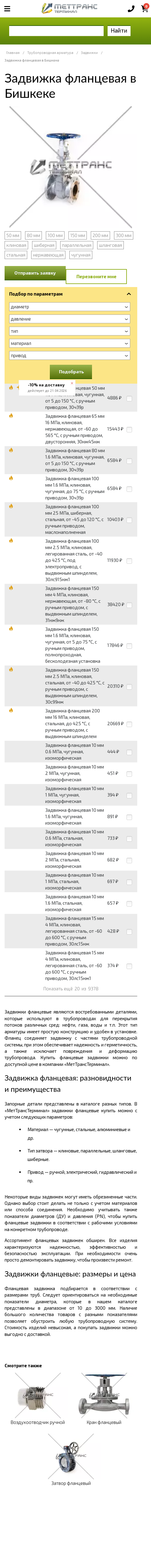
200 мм (100, 235)
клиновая (16, 245)
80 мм (33, 235)
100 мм (55, 235)
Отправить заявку (35, 272)
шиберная (44, 245)
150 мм (77, 235)
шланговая (110, 245)
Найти (119, 30)
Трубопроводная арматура (50, 53)
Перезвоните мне (96, 276)
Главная (13, 53)
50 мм (12, 235)
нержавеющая (48, 254)
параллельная (76, 245)
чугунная (80, 254)
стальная (15, 254)
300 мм (123, 235)
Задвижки (89, 53)
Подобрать (71, 371)
